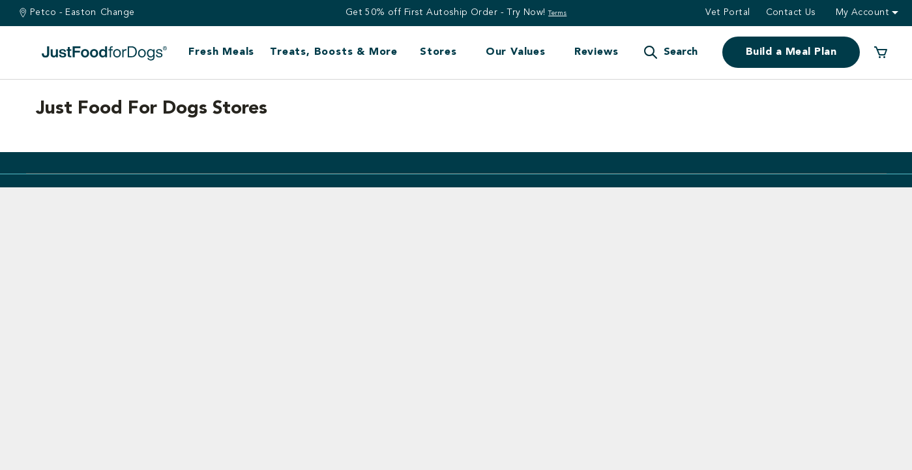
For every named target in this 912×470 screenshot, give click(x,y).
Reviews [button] (596, 52)
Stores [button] (438, 52)
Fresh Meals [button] (221, 52)
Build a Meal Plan (791, 52)
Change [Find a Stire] (117, 12)
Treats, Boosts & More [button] (334, 52)
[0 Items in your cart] (881, 52)
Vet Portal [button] (727, 12)
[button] (670, 52)
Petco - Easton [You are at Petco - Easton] (63, 12)
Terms (557, 13)
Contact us (791, 12)
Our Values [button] (516, 52)
